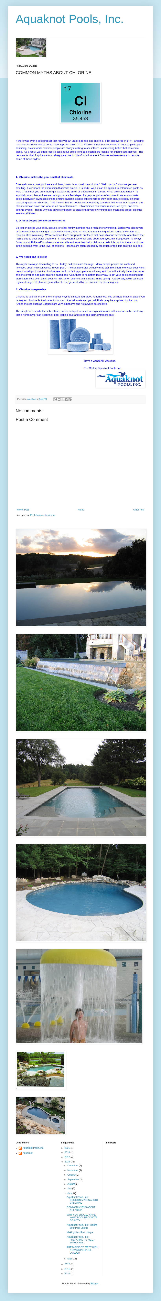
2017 (67, 1157)
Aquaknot (28, 1153)
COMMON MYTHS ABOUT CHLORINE (81, 1208)
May (69, 1258)
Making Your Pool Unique (80, 1232)
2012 (67, 1264)
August (71, 1184)
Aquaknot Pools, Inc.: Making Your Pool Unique (82, 1226)
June (70, 1193)
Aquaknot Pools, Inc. (70, 18)
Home (81, 509)
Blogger (95, 1283)
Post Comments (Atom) (42, 515)
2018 (67, 1152)
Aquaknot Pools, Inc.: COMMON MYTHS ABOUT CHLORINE (82, 1200)
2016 (67, 1161)
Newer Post (23, 509)
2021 (67, 1148)
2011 (67, 1269)
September (73, 1179)
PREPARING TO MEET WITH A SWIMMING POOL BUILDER (82, 1250)
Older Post (138, 509)
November (73, 1170)
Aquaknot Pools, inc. (33, 1148)
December (73, 1165)
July (69, 1188)
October (71, 1174)
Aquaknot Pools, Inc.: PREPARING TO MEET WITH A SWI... (80, 1240)
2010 (67, 1273)
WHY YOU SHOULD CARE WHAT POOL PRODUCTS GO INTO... (82, 1217)
